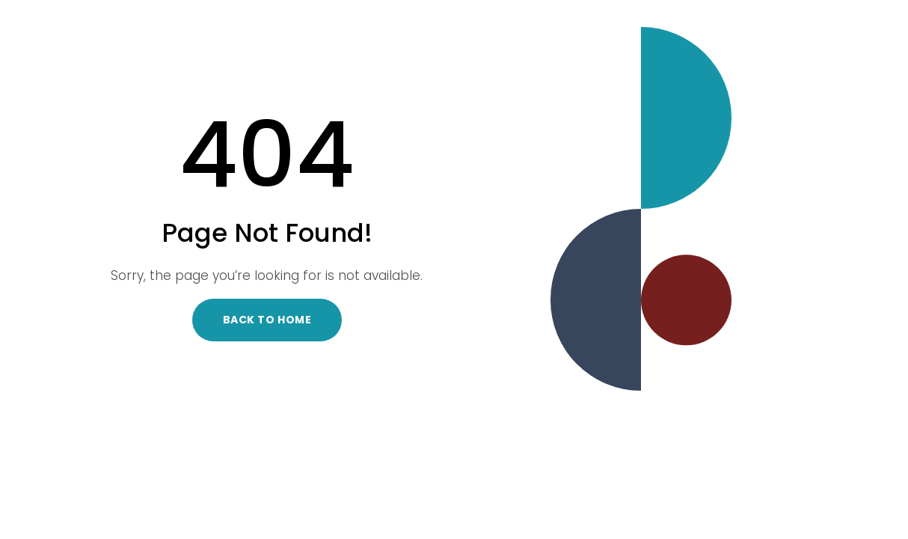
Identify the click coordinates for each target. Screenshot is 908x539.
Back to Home (267, 319)
